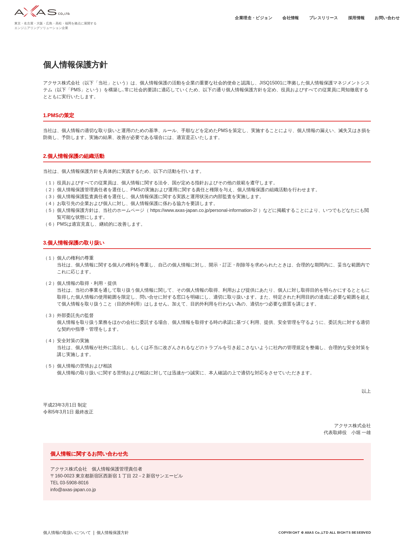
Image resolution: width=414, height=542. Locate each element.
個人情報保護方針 (113, 532)
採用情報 (356, 17)
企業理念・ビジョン (253, 17)
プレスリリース (323, 17)
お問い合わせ (387, 17)
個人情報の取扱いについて (67, 532)
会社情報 (290, 17)
